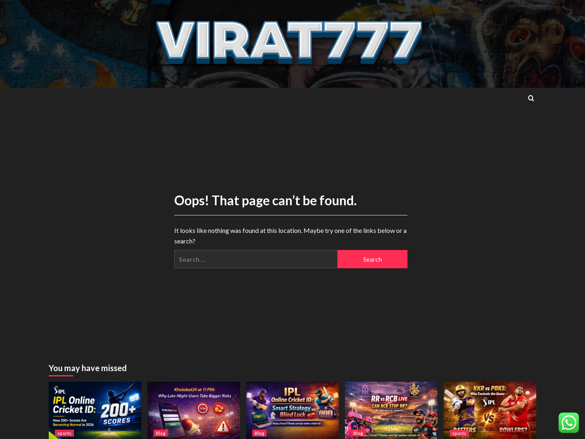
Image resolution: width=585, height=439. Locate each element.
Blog (160, 433)
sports (64, 433)
